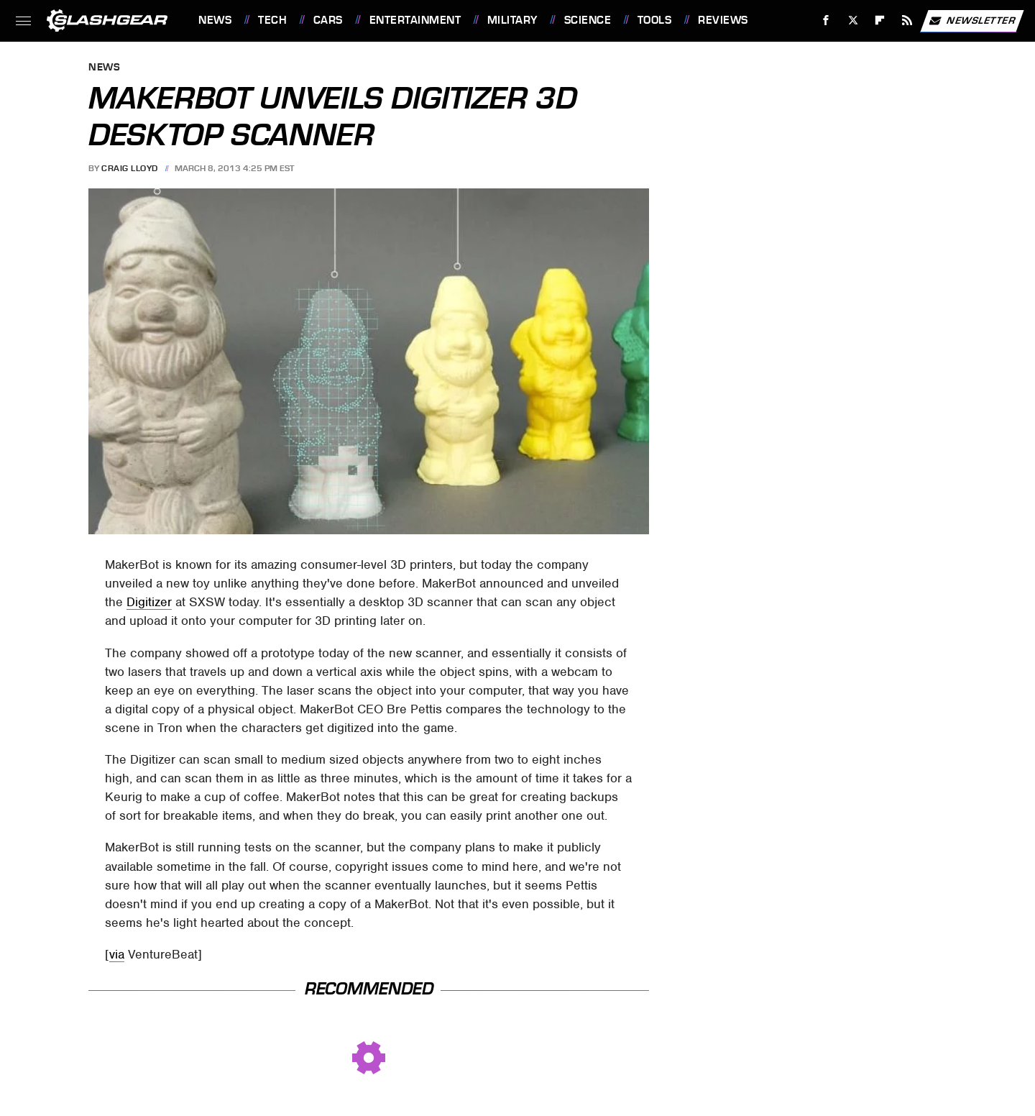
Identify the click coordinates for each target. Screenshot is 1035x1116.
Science (588, 20)
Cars (328, 20)
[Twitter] (852, 20)
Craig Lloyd (129, 168)
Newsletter (971, 20)
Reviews (723, 20)
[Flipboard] (880, 20)
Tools (655, 20)
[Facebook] (826, 20)
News (214, 20)
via (116, 954)
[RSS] (907, 20)
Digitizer (149, 602)
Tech (272, 20)
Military (512, 20)
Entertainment (415, 20)
